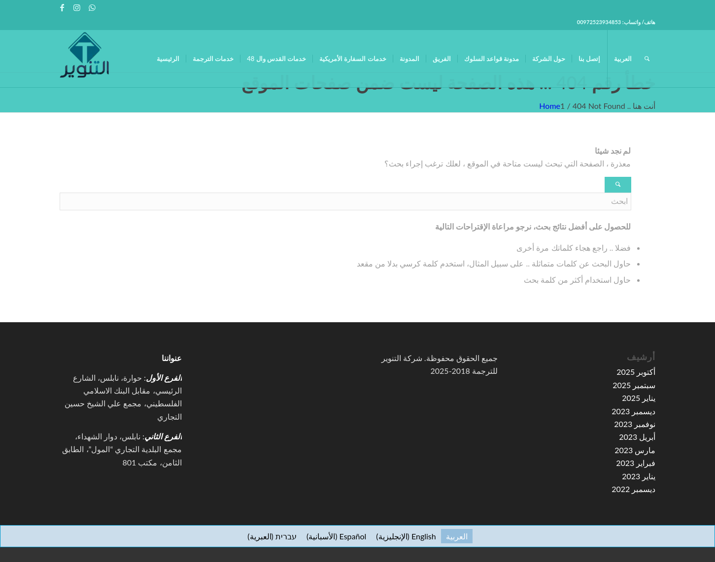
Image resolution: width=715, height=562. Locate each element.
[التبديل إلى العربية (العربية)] (457, 536)
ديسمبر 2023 (633, 411)
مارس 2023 (634, 450)
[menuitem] (168, 58)
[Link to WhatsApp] (92, 7)
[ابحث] (647, 58)
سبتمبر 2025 (634, 385)
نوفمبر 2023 (634, 424)
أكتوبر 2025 (635, 371)
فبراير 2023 (635, 462)
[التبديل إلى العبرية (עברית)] (272, 536)
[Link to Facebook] (62, 7)
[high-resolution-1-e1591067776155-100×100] (84, 58)
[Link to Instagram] (77, 7)
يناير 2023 (638, 476)
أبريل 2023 (637, 436)
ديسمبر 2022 (633, 489)
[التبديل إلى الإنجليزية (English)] (406, 536)
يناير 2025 (638, 397)
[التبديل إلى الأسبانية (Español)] (336, 536)
